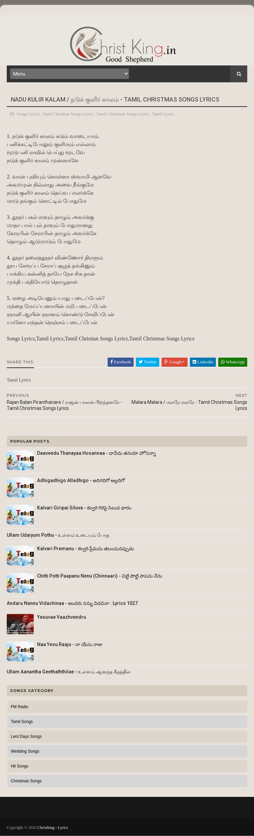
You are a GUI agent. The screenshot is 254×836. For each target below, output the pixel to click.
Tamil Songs (22, 721)
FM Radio (19, 706)
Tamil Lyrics (163, 113)
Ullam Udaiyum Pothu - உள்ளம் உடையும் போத (58, 535)
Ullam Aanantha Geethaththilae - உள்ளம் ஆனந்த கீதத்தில (69, 671)
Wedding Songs (25, 751)
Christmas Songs (26, 781)
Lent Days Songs (26, 736)
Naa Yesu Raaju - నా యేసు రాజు (70, 644)
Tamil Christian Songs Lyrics (67, 113)
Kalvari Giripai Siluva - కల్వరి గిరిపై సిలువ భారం (84, 507)
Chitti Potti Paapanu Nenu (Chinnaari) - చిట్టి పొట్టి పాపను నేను (99, 576)
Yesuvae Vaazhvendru (61, 617)
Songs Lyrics (28, 113)
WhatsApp (233, 361)
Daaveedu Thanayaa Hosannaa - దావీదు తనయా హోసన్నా (96, 453)
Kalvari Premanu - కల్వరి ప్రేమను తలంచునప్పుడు (85, 548)
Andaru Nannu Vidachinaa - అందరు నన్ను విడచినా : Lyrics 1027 (72, 603)
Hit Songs (19, 766)
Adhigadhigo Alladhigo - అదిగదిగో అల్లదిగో (81, 480)
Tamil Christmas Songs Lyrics (122, 113)
